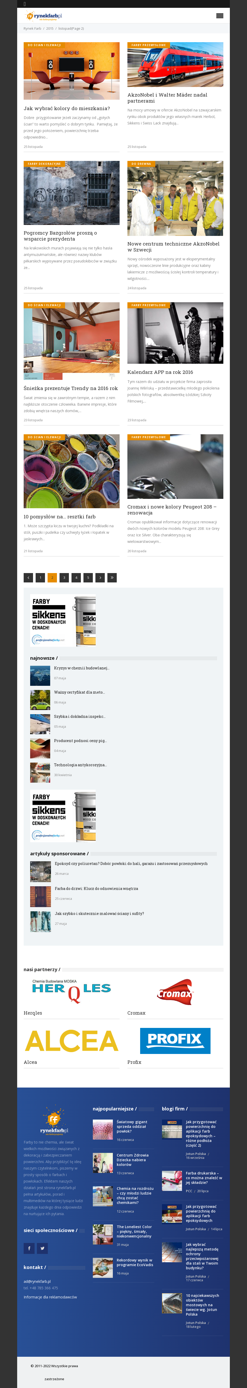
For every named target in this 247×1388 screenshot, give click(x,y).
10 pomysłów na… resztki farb (60, 516)
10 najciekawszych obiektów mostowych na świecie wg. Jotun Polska (202, 1305)
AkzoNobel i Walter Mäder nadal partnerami (167, 98)
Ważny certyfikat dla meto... (79, 692)
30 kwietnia (63, 774)
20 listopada (136, 551)
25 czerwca (63, 898)
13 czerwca (125, 1173)
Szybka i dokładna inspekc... (80, 716)
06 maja (60, 702)
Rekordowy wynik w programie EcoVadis (135, 1262)
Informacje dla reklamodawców (50, 1297)
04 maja (60, 750)
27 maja (61, 923)
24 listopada (136, 288)
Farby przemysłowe (149, 45)
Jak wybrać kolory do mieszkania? (67, 108)
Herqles (33, 1013)
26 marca (62, 873)
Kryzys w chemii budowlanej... (81, 667)
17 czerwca (194, 1280)
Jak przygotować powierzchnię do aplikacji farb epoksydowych (201, 1213)
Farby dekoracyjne (44, 164)
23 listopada (33, 420)
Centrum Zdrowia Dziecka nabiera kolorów (133, 1160)
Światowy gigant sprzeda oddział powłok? (132, 1126)
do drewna (141, 164)
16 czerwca (125, 1139)
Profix (134, 1062)
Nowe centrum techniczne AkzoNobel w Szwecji (173, 247)
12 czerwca (125, 1211)
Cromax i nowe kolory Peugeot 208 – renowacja (172, 510)
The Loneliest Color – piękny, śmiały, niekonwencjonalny (134, 1231)
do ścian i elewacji (44, 45)
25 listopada (33, 146)
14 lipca (216, 1229)
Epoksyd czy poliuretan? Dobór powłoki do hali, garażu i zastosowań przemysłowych (131, 863)
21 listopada (33, 551)
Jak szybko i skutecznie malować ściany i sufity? (99, 913)
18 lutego (193, 1326)
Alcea (30, 1062)
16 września (195, 1157)
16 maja (123, 1273)
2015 (50, 28)
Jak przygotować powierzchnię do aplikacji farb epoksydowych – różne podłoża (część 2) (201, 1133)
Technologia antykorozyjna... (80, 764)
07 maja (60, 678)
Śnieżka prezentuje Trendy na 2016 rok (71, 388)
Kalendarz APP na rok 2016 (160, 372)
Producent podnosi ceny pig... (80, 740)
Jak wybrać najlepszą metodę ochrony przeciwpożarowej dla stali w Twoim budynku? (202, 1256)
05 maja (60, 726)
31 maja (123, 1244)
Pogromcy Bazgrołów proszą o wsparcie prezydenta (60, 236)
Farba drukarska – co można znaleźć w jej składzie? (204, 1178)
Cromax (136, 1013)
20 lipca (203, 1191)
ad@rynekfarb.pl (37, 1281)
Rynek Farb (32, 28)
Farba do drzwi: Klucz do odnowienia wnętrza (96, 888)
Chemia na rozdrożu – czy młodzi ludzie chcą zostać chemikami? (135, 1195)
